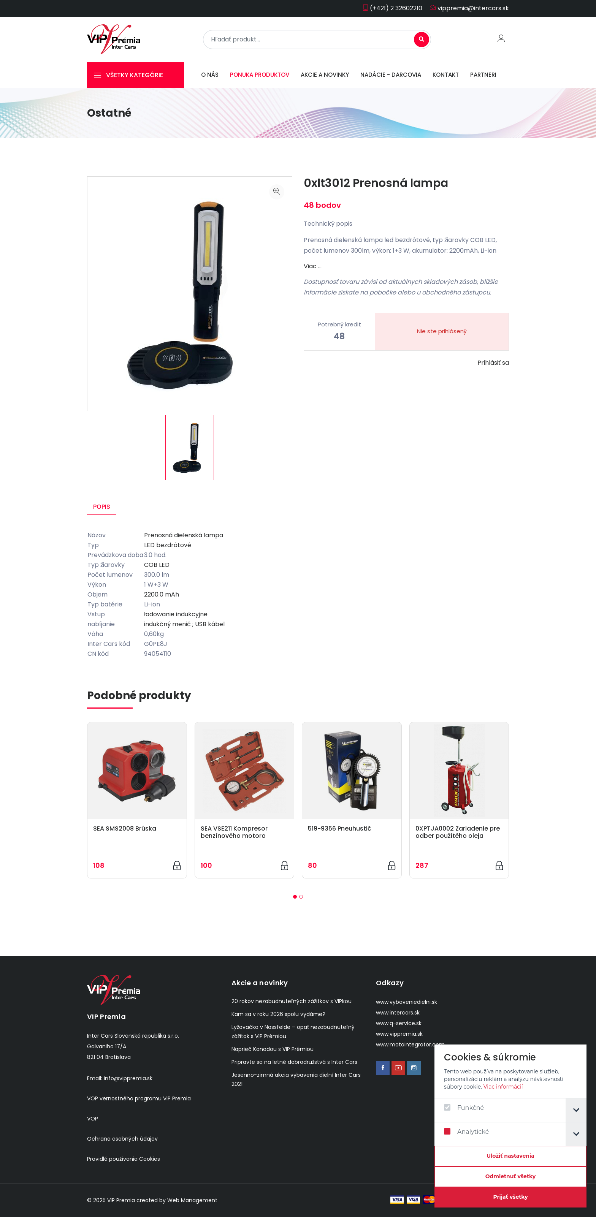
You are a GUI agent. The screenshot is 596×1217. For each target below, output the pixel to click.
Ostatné (109, 113)
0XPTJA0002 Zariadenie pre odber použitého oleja (457, 832)
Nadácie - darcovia (390, 75)
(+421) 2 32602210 (392, 8)
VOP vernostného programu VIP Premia (139, 1098)
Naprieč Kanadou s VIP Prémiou (272, 1049)
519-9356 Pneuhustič (339, 828)
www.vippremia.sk (399, 1034)
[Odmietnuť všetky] (511, 1176)
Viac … (313, 266)
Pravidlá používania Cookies (123, 1159)
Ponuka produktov (259, 75)
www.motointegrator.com (410, 1044)
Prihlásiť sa (493, 362)
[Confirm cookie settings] (511, 1156)
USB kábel (210, 624)
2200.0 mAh (161, 594)
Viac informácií (503, 1086)
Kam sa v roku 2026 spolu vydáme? (278, 1014)
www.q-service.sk (399, 1023)
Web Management (192, 1200)
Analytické (467, 1131)
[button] (295, 897)
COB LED (157, 564)
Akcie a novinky (325, 75)
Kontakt (446, 75)
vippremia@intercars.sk (469, 8)
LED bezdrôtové (167, 545)
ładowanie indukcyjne (176, 614)
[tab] (576, 1110)
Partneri (483, 75)
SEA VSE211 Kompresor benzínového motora (234, 832)
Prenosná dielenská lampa (183, 535)
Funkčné (465, 1107)
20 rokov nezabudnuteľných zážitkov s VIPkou (291, 1001)
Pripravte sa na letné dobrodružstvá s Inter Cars (294, 1062)
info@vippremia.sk (128, 1078)
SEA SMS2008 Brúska (124, 828)
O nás (210, 75)
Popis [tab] (101, 506)
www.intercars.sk (398, 1012)
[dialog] (511, 1126)
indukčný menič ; (168, 624)
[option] (189, 447)
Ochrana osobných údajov (122, 1139)
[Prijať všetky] (511, 1197)
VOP (92, 1118)
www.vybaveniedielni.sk (406, 1002)
